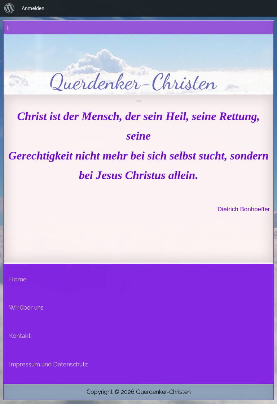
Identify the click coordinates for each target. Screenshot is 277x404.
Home (18, 279)
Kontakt (20, 335)
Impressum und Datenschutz (48, 364)
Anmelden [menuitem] (33, 8)
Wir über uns (26, 307)
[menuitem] (9, 8)
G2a (138, 100)
